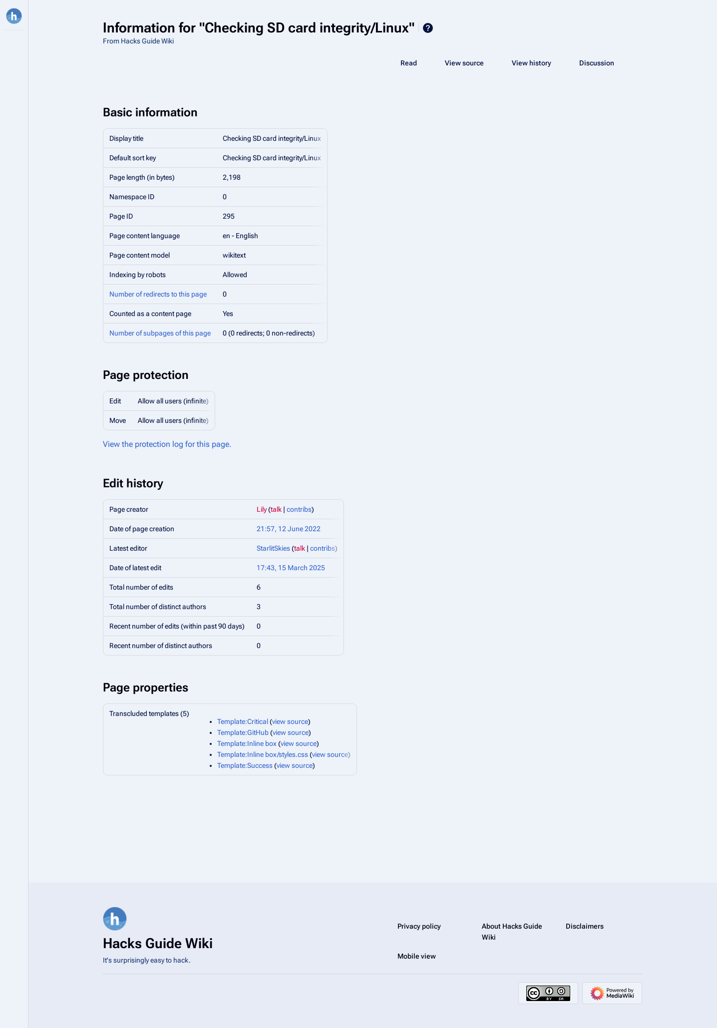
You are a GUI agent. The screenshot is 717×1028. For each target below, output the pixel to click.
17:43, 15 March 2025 (291, 568)
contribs (299, 509)
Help (428, 28)
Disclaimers (585, 926)
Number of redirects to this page (158, 294)
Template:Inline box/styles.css (262, 754)
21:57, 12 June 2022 (289, 529)
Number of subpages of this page (160, 333)
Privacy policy (419, 926)
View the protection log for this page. (167, 444)
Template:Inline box (247, 743)
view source (290, 721)
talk (276, 509)
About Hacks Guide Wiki (512, 931)
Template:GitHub (243, 732)
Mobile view (416, 956)
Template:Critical (242, 721)
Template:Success (245, 765)
